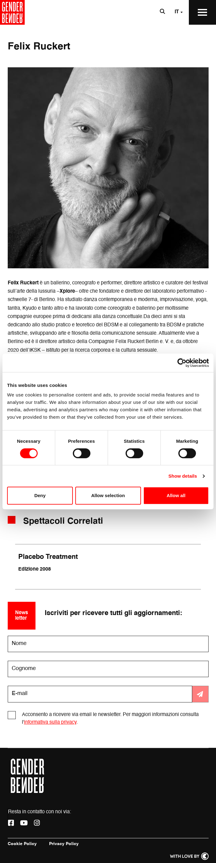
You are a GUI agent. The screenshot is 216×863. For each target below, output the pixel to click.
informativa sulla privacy (50, 722)
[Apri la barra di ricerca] (162, 12)
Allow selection (108, 495)
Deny (40, 495)
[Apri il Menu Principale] (202, 12)
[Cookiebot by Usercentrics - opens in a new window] (182, 362)
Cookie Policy (22, 844)
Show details (182, 476)
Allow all (176, 495)
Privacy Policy (64, 844)
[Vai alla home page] (12, 12)
